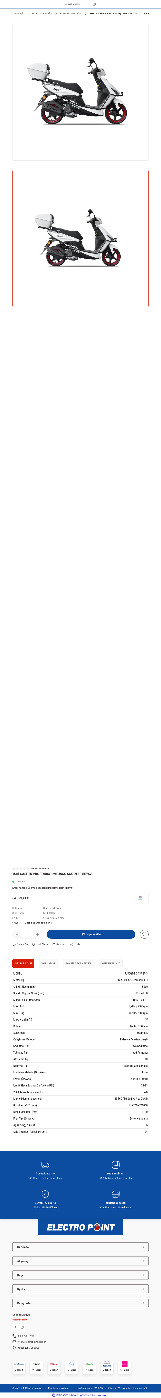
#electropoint (19, 1319)
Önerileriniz (111, 963)
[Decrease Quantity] (17, 934)
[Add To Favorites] (144, 934)
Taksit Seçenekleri (79, 963)
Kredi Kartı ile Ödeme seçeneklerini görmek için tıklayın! (42, 888)
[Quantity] (27, 934)
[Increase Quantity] (37, 934)
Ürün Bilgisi (23, 963)
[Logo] (80, 1225)
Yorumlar (49, 963)
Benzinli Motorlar (52, 908)
